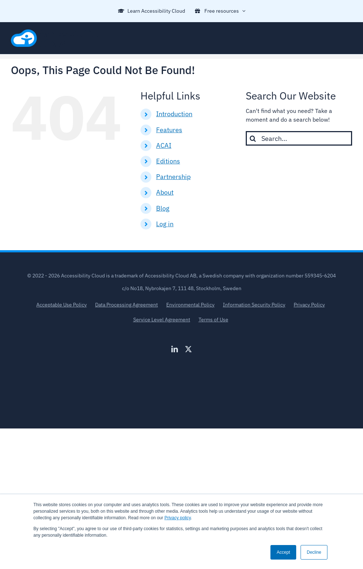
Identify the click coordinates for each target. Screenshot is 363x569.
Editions (168, 161)
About (165, 192)
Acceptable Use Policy (61, 304)
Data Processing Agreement (126, 304)
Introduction (174, 114)
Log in (165, 224)
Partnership (173, 176)
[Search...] (299, 138)
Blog (163, 208)
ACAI (163, 145)
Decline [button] (314, 552)
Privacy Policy (309, 304)
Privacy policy (177, 517)
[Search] (253, 138)
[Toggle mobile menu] (348, 33)
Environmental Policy (190, 304)
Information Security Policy (254, 304)
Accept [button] (283, 552)
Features (169, 130)
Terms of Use (213, 319)
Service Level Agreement (161, 319)
